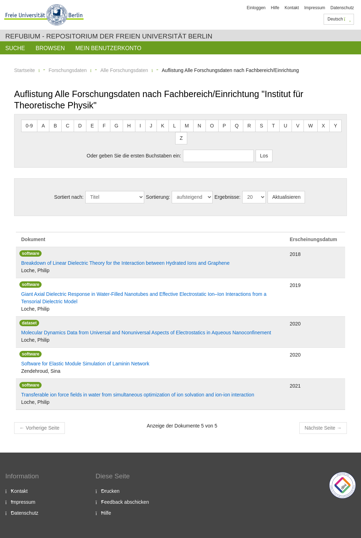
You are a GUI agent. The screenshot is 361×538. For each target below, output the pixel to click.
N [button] (199, 125)
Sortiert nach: (69, 197)
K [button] (162, 125)
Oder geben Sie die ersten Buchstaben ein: (134, 156)
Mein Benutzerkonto (108, 48)
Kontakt (291, 7)
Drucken (110, 491)
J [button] (151, 125)
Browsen (50, 48)
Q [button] (237, 125)
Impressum (314, 7)
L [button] (174, 125)
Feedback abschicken (125, 502)
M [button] (187, 125)
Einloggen (256, 7)
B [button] (55, 125)
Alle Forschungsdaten (124, 70)
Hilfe (275, 7)
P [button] (224, 125)
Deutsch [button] (339, 19)
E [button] (92, 125)
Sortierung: (158, 197)
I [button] (140, 125)
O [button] (212, 125)
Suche (15, 48)
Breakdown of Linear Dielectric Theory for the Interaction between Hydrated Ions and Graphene (125, 263)
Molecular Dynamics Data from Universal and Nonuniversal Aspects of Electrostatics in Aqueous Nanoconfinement (146, 332)
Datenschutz (342, 7)
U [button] (285, 125)
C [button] (67, 125)
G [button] (116, 125)
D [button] (80, 125)
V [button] (297, 125)
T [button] (273, 125)
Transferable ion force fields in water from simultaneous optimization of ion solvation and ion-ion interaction (137, 394)
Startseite (24, 70)
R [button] (249, 125)
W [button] (310, 125)
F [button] (104, 125)
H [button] (129, 125)
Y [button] (335, 125)
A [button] (43, 125)
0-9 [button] (29, 125)
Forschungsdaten (68, 70)
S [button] (261, 125)
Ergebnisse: (227, 197)
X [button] (323, 125)
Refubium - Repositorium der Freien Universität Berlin (108, 36)
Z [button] (181, 138)
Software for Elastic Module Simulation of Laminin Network (85, 363)
